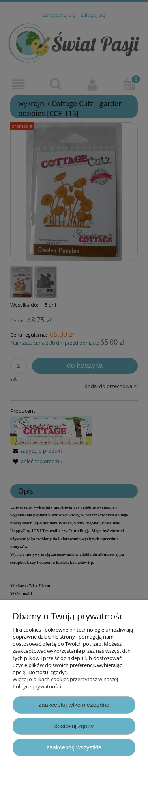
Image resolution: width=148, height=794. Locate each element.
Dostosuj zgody (74, 726)
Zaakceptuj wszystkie (74, 747)
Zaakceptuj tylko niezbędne (74, 704)
